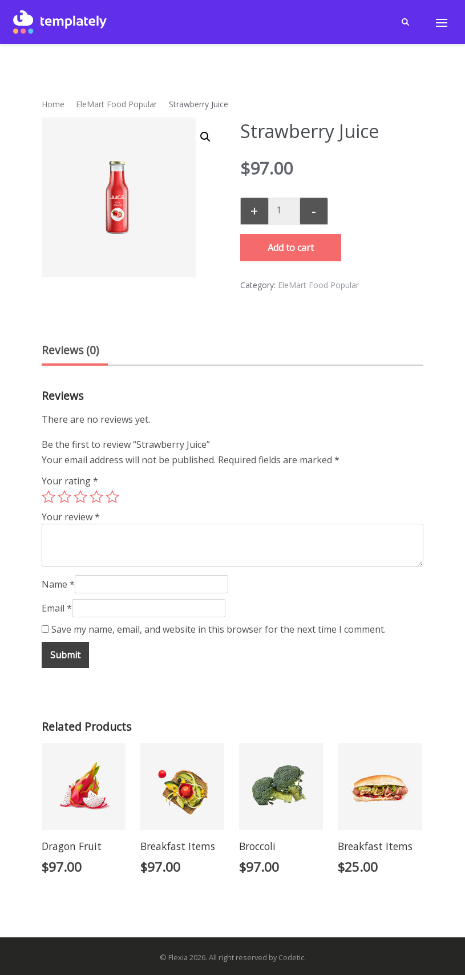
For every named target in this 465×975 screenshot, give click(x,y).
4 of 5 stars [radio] (96, 497)
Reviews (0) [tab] (70, 350)
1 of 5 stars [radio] (48, 497)
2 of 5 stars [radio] (64, 497)
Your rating (70, 481)
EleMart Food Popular (116, 104)
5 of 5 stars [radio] (112, 497)
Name (58, 584)
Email (57, 608)
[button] (205, 137)
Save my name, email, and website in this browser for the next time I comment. (218, 629)
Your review (71, 517)
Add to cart (291, 247)
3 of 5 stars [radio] (80, 497)
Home (53, 104)
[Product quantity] (283, 209)
